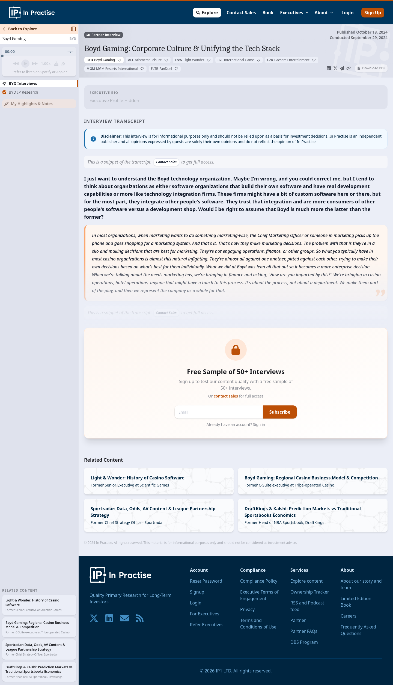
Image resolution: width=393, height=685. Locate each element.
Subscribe (279, 412)
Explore (207, 13)
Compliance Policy (258, 581)
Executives (294, 13)
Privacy (247, 609)
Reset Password (206, 581)
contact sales (226, 396)
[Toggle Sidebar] (78, 354)
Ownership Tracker (309, 592)
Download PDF (371, 68)
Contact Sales (241, 13)
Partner (298, 620)
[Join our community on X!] (94, 618)
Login (347, 13)
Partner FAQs (303, 631)
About (324, 13)
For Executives (204, 614)
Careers (348, 616)
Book (268, 13)
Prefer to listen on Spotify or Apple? (39, 72)
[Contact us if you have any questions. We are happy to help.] (124, 618)
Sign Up (373, 13)
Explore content (306, 581)
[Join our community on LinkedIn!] (109, 618)
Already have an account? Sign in (236, 424)
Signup (197, 592)
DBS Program (304, 642)
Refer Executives (207, 625)
